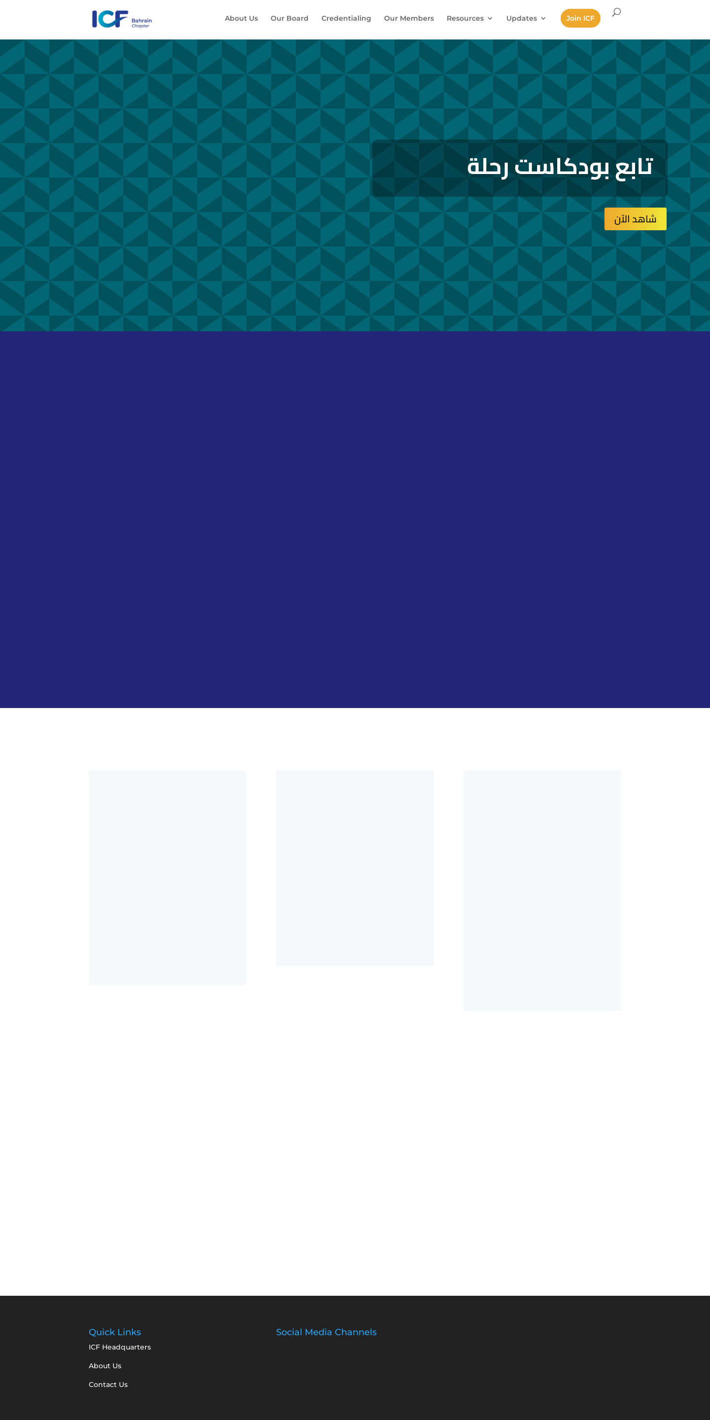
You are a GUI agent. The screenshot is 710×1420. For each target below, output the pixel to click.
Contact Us (108, 1384)
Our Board (290, 19)
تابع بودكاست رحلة (560, 165)
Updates (521, 19)
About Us (241, 19)
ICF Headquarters (120, 1347)
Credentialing (346, 19)
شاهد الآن (635, 219)
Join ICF (581, 18)
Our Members (409, 19)
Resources (465, 19)
